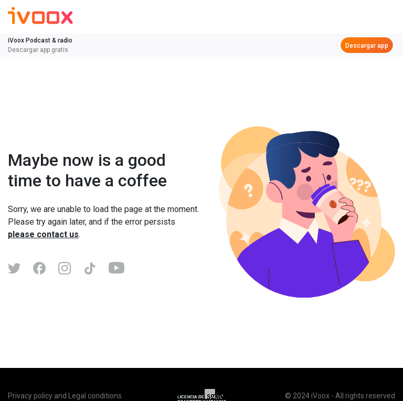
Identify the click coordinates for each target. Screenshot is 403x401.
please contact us (43, 234)
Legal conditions (95, 396)
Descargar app (366, 45)
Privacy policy (30, 396)
